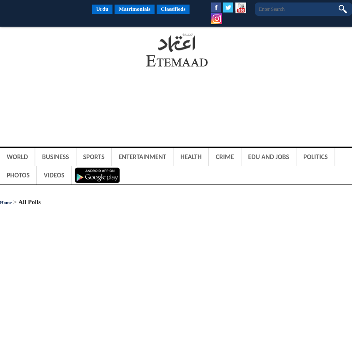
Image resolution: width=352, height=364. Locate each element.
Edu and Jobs (269, 157)
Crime (225, 157)
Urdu (102, 9)
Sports (94, 157)
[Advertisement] (66, 51)
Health (191, 157)
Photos (18, 175)
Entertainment (142, 157)
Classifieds (173, 9)
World (17, 157)
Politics (315, 157)
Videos (54, 175)
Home (6, 202)
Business (55, 157)
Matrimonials (134, 9)
